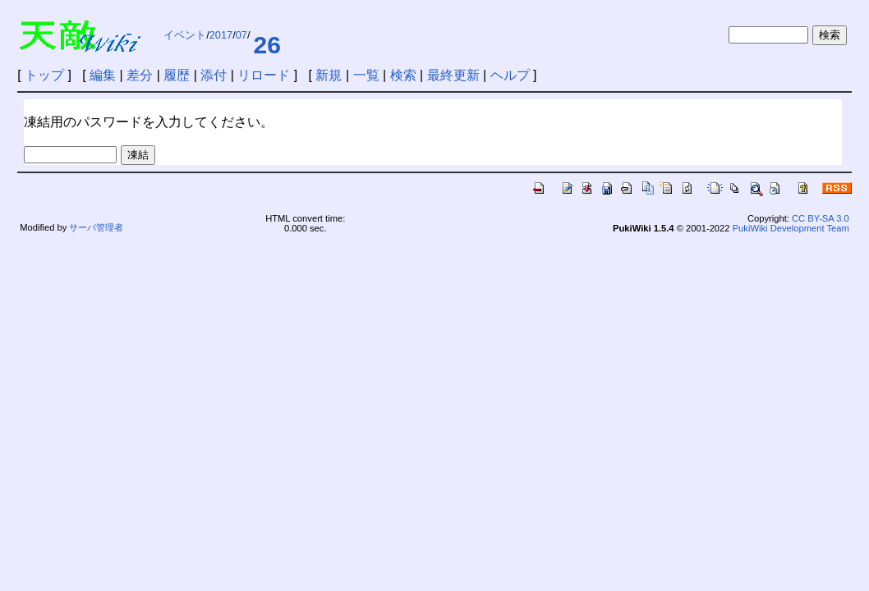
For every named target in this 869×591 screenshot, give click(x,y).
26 (267, 44)
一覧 (366, 75)
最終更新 (453, 75)
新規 (328, 75)
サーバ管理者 (96, 227)
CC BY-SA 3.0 (820, 218)
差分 (139, 75)
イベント (184, 35)
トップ (44, 75)
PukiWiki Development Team (791, 228)
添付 (213, 75)
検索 (403, 75)
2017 (220, 35)
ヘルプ (510, 75)
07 (241, 35)
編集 (103, 75)
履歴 (176, 75)
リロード (263, 75)
